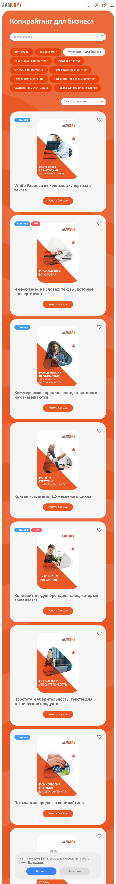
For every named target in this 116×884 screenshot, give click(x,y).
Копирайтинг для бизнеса (84, 51)
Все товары (21, 51)
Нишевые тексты (69, 60)
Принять (41, 871)
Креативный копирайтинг (31, 60)
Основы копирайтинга (28, 69)
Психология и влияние (28, 78)
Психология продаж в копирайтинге (49, 803)
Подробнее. (36, 862)
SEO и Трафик (48, 51)
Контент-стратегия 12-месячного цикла (52, 496)
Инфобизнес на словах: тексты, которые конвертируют (53, 291)
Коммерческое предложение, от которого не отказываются (55, 395)
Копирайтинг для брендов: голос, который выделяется (56, 598)
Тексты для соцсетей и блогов (77, 87)
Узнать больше (58, 200)
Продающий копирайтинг (70, 69)
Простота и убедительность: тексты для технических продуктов (53, 701)
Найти (102, 37)
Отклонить (74, 871)
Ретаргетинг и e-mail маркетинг (74, 78)
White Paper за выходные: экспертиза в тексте (53, 188)
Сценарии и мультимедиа (31, 87)
